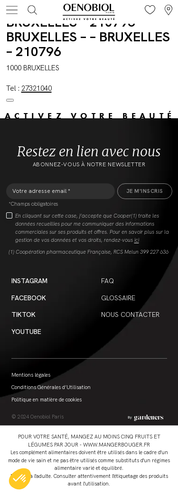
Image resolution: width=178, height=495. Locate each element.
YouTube (26, 331)
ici (136, 240)
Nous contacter (130, 314)
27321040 (36, 88)
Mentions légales (30, 374)
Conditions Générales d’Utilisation (51, 387)
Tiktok (23, 314)
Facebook (28, 298)
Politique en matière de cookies (46, 399)
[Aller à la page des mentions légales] (145, 418)
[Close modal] (10, 100)
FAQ (107, 280)
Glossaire (118, 298)
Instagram (29, 280)
